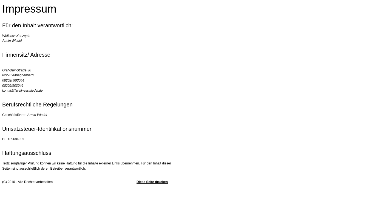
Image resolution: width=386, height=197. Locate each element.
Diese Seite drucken (152, 182)
